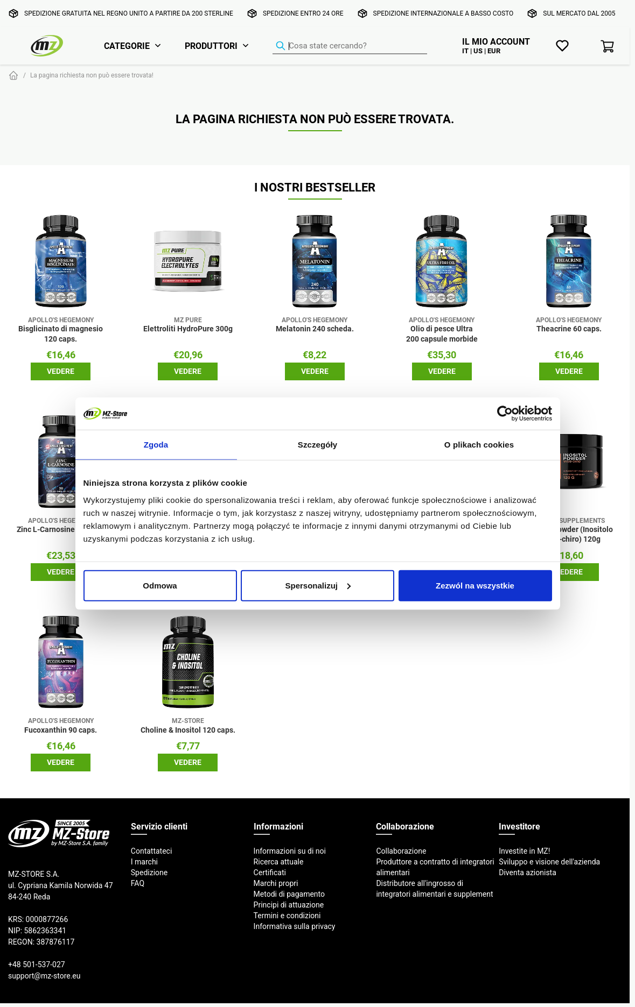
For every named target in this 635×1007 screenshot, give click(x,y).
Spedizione (149, 872)
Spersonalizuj (318, 585)
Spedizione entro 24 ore (303, 13)
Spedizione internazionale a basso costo (443, 13)
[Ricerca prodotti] (350, 46)
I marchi (144, 862)
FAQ (137, 883)
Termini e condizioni (287, 915)
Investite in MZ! (524, 851)
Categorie (127, 45)
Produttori (211, 45)
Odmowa (160, 585)
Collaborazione (401, 851)
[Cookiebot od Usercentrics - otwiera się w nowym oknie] (505, 414)
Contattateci (151, 851)
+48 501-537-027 (36, 964)
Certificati (270, 872)
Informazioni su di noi (290, 851)
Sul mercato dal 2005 (579, 13)
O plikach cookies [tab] (479, 444)
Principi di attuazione (289, 905)
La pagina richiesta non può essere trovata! (91, 75)
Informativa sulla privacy (295, 926)
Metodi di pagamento (289, 894)
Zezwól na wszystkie (475, 585)
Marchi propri (276, 883)
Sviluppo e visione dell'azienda (549, 862)
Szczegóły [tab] (317, 444)
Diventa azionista (527, 872)
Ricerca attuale (279, 862)
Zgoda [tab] (156, 444)
